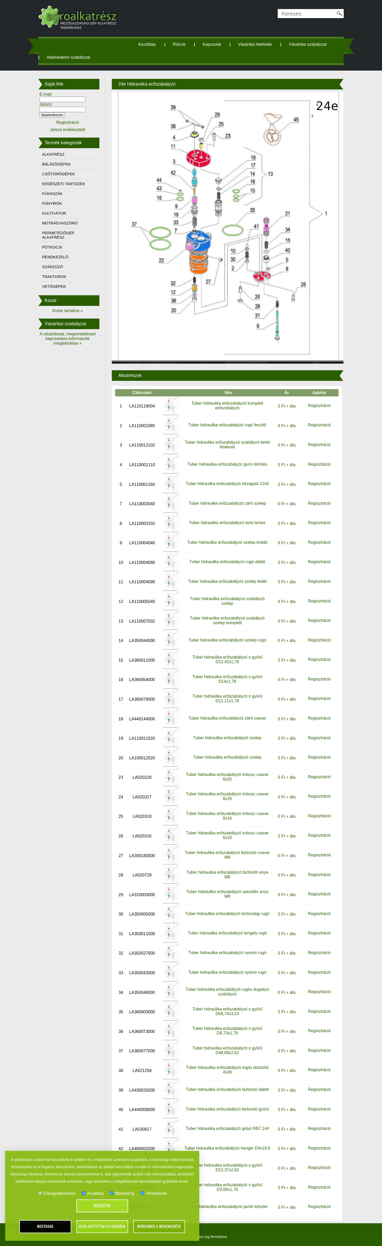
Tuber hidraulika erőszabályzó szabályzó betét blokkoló (227, 444)
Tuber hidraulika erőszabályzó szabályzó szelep (227, 601)
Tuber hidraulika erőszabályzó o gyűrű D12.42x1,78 (227, 659)
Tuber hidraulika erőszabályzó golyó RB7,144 (227, 1128)
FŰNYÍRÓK (52, 203)
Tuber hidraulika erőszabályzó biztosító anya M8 (227, 874)
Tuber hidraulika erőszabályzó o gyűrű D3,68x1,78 (227, 1187)
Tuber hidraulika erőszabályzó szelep (227, 738)
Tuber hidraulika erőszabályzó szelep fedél (227, 581)
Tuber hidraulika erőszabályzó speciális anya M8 (227, 893)
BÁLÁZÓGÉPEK (56, 164)
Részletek (102, 1206)
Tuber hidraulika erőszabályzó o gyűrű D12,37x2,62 (227, 1167)
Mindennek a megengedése (159, 1226)
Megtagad (45, 1226)
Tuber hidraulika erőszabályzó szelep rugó (227, 640)
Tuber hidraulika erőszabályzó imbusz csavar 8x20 (227, 796)
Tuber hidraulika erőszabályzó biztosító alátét (227, 1089)
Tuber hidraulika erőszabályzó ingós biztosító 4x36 (227, 1069)
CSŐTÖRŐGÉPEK (58, 174)
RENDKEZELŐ (55, 257)
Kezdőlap (147, 44)
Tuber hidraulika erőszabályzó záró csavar (227, 718)
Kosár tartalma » (68, 310)
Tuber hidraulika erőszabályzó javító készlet (227, 1206)
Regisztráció (319, 405)
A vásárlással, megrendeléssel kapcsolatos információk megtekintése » (68, 338)
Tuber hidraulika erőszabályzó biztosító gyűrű (227, 1109)
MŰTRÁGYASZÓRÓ (60, 223)
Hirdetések (154, 1193)
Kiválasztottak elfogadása (102, 1226)
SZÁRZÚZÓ (52, 267)
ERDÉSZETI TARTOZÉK (63, 184)
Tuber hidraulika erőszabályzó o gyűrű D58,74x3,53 (227, 1011)
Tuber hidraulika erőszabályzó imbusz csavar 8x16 (227, 815)
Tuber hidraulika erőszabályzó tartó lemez (227, 522)
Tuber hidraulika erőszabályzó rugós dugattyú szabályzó (227, 991)
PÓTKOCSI (52, 247)
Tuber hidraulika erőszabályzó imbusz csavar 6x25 (227, 776)
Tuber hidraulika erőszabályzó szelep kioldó (227, 542)
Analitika (93, 1193)
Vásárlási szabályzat (308, 44)
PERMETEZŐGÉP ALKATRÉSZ (58, 235)
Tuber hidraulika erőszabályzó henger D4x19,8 (227, 1148)
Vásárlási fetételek (255, 44)
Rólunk (179, 44)
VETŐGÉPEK (54, 286)
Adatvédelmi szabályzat (68, 57)
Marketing (122, 1193)
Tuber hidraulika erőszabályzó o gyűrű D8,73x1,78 (227, 1030)
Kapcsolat (212, 44)
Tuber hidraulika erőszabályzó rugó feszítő (227, 425)
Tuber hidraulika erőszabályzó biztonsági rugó (227, 913)
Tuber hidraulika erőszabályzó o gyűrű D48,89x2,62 (227, 1050)
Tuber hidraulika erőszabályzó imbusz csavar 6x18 (227, 835)
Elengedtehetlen (57, 1193)
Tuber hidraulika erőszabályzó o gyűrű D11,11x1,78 (227, 698)
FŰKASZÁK (52, 193)
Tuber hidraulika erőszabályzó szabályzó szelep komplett (227, 620)
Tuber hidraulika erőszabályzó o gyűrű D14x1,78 (227, 679)
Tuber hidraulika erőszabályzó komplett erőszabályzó (227, 405)
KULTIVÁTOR (54, 213)
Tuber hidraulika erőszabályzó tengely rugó (227, 933)
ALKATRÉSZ (53, 154)
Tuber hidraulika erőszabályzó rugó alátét (227, 562)
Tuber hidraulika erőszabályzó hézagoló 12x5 (227, 483)
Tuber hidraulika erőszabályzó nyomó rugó (227, 952)
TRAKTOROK (54, 276)
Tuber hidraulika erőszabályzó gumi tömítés (227, 464)
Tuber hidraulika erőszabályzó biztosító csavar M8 (227, 854)
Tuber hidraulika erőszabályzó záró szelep (227, 503)
